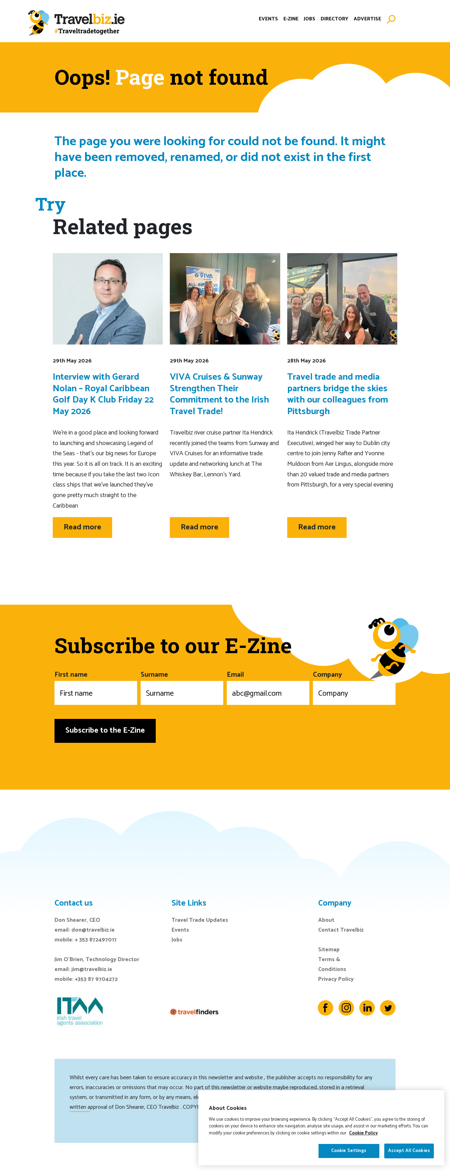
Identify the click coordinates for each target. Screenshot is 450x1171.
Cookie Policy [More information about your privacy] (363, 1133)
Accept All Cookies (409, 1150)
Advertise (367, 19)
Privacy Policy (336, 979)
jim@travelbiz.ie (91, 969)
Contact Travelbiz (341, 930)
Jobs (309, 19)
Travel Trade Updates (200, 920)
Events (268, 19)
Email (268, 687)
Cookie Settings (349, 1150)
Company (354, 687)
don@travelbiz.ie (93, 930)
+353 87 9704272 (96, 979)
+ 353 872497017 (96, 940)
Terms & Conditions (332, 964)
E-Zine (290, 19)
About (326, 920)
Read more (82, 527)
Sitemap (329, 949)
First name (95, 687)
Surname (182, 687)
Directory (334, 19)
